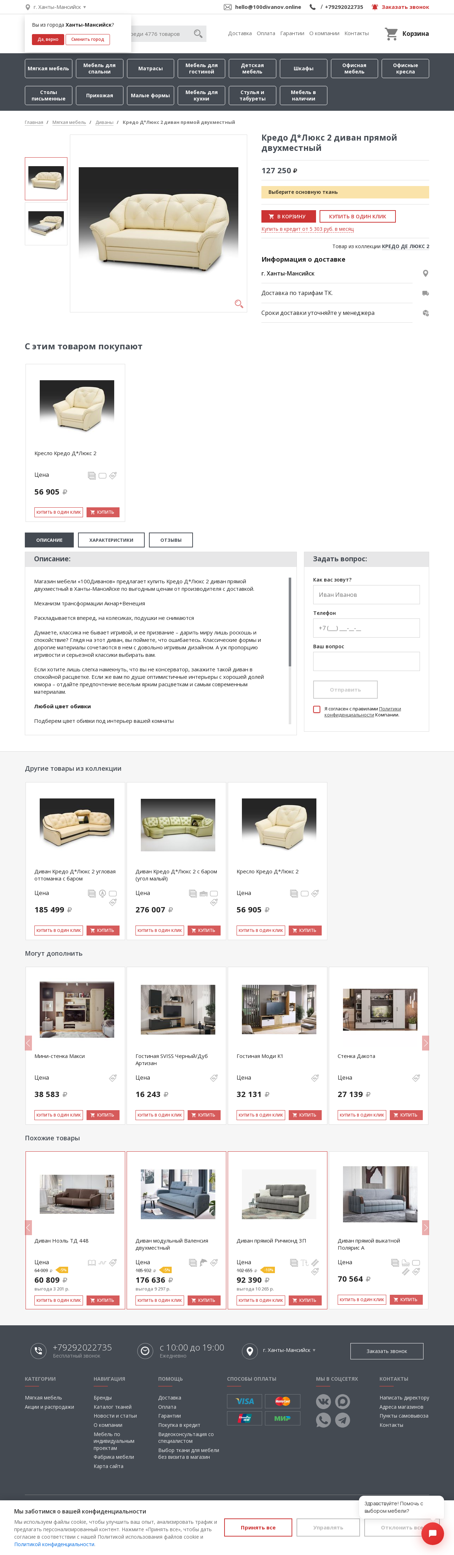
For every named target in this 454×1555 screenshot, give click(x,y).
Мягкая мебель (48, 68)
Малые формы (150, 95)
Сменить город (87, 39)
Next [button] (425, 1043)
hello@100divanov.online (268, 6)
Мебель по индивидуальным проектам (114, 1441)
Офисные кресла (405, 68)
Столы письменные (49, 95)
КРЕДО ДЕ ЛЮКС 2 (405, 246)
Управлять (328, 1527)
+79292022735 (344, 6)
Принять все (258, 1527)
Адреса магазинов (401, 1406)
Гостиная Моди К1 (260, 1055)
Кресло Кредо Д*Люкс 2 (65, 453)
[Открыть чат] (432, 1533)
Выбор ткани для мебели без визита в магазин (188, 1454)
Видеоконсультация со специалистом (186, 1438)
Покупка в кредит (179, 1425)
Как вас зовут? (332, 580)
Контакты (356, 33)
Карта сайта (108, 1466)
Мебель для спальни (99, 68)
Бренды (103, 1397)
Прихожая (99, 95)
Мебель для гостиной (202, 68)
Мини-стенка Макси (59, 1055)
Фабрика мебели (114, 1456)
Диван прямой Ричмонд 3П (271, 1240)
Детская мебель (252, 68)
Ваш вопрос (328, 647)
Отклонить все (402, 1527)
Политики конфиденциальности (363, 711)
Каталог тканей (113, 1406)
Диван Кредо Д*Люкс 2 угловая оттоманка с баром (75, 875)
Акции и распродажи (49, 1406)
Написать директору (404, 1397)
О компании (324, 33)
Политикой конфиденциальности (54, 1544)
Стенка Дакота (356, 1055)
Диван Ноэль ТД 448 (61, 1240)
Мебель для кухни (202, 95)
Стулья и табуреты (252, 95)
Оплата (266, 33)
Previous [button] (28, 1043)
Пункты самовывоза (404, 1415)
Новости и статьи (115, 1415)
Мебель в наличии (303, 95)
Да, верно (48, 39)
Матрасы (150, 68)
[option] (46, 178)
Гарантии (292, 33)
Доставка (240, 33)
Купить (105, 512)
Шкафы (304, 68)
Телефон (324, 613)
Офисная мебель (354, 68)
